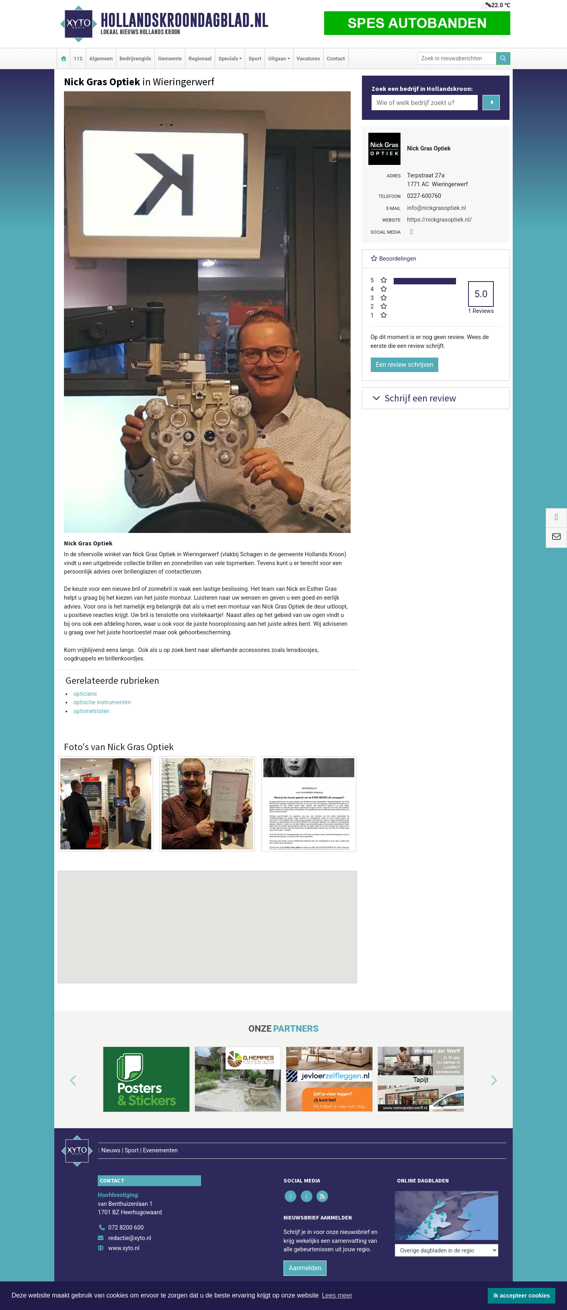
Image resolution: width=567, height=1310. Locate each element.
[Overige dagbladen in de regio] (446, 1250)
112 (78, 59)
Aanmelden (305, 1268)
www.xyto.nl (123, 1248)
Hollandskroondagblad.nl (184, 20)
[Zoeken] (503, 58)
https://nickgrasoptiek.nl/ (439, 219)
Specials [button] (228, 59)
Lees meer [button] (337, 1295)
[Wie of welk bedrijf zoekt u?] (425, 102)
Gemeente (170, 59)
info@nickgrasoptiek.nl (436, 208)
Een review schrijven (404, 364)
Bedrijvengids (135, 59)
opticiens (85, 694)
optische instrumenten (102, 702)
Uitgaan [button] (277, 59)
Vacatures (308, 59)
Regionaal (200, 59)
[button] (207, 919)
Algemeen (101, 59)
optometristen (91, 711)
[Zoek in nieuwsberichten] (457, 58)
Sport (255, 59)
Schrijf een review (413, 398)
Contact (336, 59)
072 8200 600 (126, 1227)
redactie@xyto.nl (129, 1238)
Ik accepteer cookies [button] (521, 1295)
